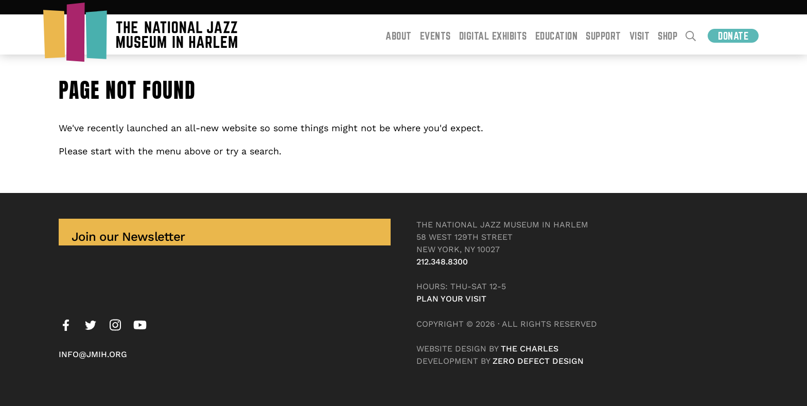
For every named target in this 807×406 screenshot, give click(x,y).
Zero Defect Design (538, 361)
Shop (667, 36)
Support (603, 36)
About (398, 36)
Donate (733, 36)
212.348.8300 (442, 262)
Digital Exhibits (493, 36)
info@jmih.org (93, 354)
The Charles (529, 349)
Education (556, 36)
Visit (639, 36)
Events (435, 36)
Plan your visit (451, 299)
